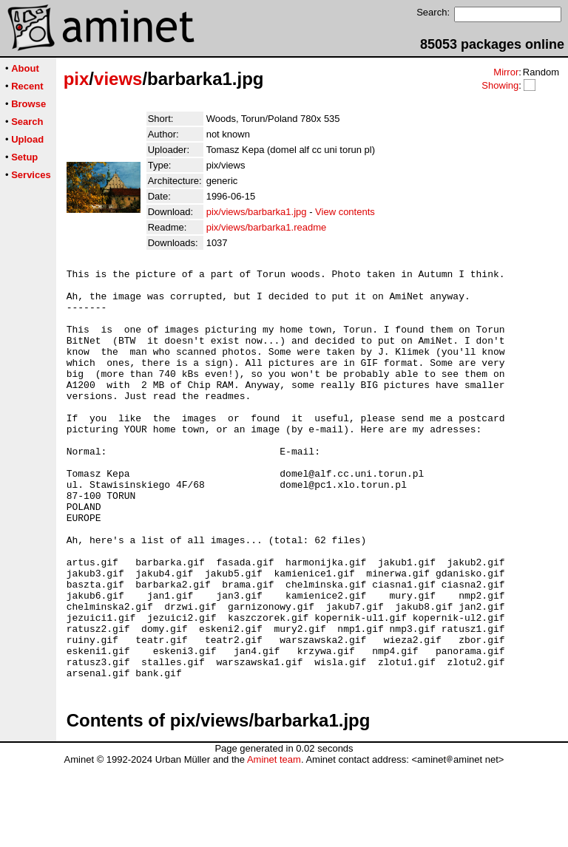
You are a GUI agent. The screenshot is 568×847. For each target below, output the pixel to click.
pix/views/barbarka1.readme (266, 227)
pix (76, 79)
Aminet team (274, 841)
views (118, 79)
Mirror (505, 72)
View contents (345, 211)
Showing (499, 85)
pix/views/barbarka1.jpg (256, 211)
